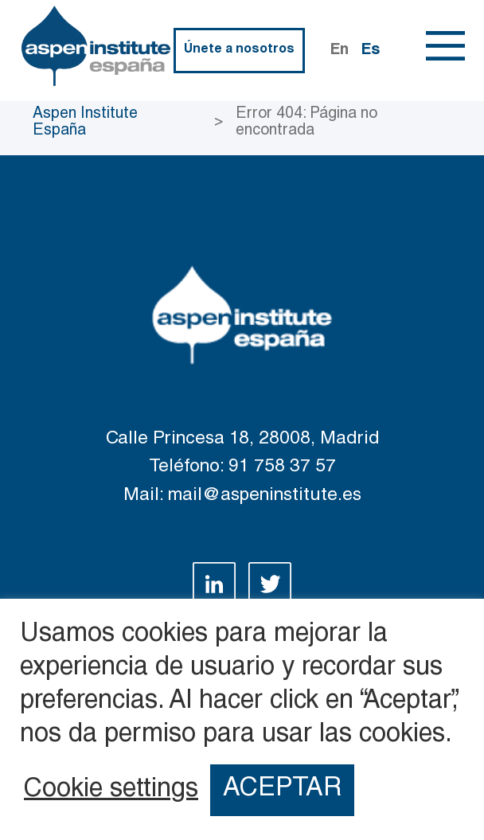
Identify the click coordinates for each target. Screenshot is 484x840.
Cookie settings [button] (111, 790)
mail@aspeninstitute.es (264, 496)
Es (371, 50)
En (339, 50)
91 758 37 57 (282, 467)
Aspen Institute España (85, 123)
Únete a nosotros (239, 50)
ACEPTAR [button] (282, 790)
